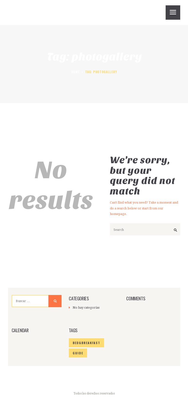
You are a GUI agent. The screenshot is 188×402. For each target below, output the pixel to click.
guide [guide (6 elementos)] (77, 353)
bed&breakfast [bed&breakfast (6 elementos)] (85, 343)
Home (75, 72)
